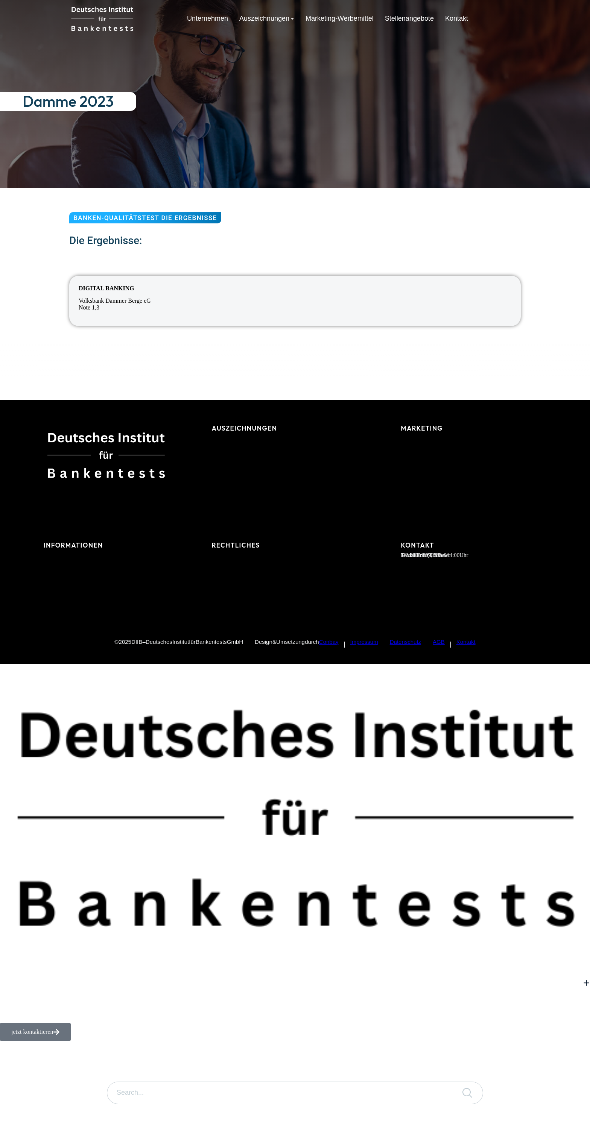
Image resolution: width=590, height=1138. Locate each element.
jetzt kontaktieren (35, 1032)
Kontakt (466, 642)
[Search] (467, 1093)
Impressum (364, 642)
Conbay (329, 642)
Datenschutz (405, 642)
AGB (439, 642)
